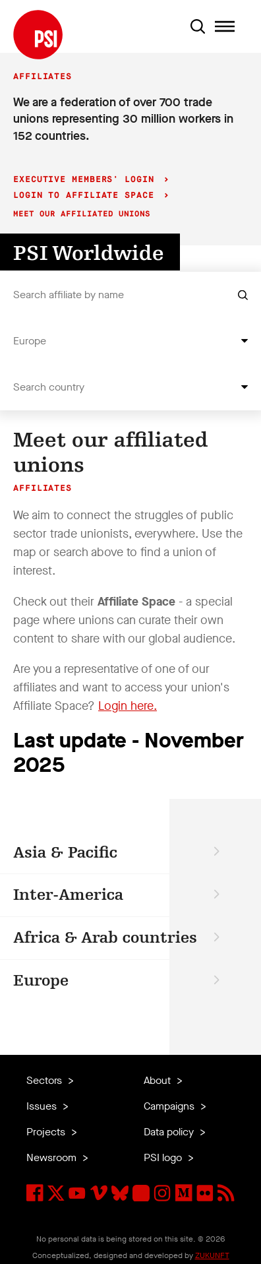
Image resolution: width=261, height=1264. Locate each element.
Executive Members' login (86, 179)
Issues (42, 1106)
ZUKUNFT (212, 1255)
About (158, 1080)
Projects (47, 1132)
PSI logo (164, 1157)
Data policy (170, 1132)
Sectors (45, 1080)
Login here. (127, 706)
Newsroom (52, 1157)
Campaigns (170, 1106)
